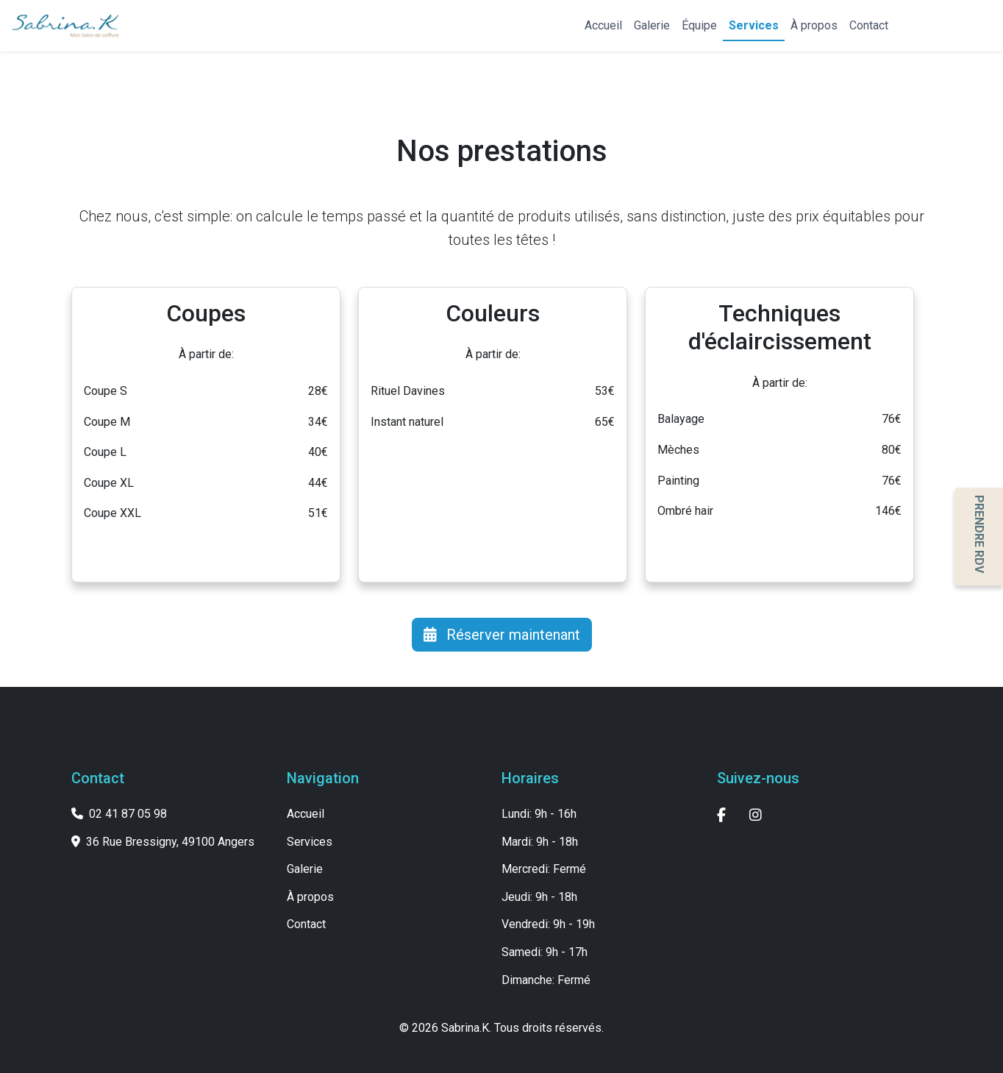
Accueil (603, 25)
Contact (868, 25)
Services (754, 25)
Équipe (699, 25)
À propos (814, 25)
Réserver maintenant (502, 635)
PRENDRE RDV (979, 534)
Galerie (652, 25)
